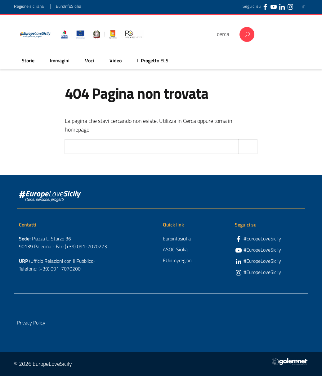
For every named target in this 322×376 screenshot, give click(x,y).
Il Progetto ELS (152, 60)
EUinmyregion (177, 260)
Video (116, 60)
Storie (28, 60)
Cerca (246, 34)
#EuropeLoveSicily (262, 238)
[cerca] (225, 34)
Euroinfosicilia (177, 238)
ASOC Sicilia (175, 249)
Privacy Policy (31, 322)
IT (303, 7)
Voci (89, 60)
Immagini (59, 60)
